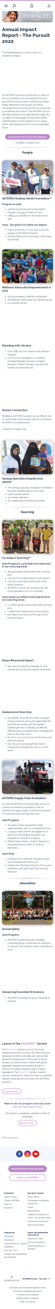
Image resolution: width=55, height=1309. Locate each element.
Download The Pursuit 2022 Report (27, 137)
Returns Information (36, 1225)
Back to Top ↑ (27, 1123)
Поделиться (10, 1137)
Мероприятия (34, 1211)
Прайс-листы (33, 1197)
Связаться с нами (35, 1238)
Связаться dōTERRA (28, 1177)
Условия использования (27, 1294)
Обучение (8, 1236)
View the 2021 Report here (27, 1107)
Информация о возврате (27, 1298)
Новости (8, 1204)
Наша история (10, 1197)
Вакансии (8, 1208)
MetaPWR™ (29, 1043)
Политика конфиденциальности (27, 1291)
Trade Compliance (27, 1301)
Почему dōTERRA (12, 1200)
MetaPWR (12, 1049)
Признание (9, 1240)
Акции (30, 1207)
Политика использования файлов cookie (27, 1287)
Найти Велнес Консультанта (27, 1168)
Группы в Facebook (36, 1242)
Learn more (11, 1091)
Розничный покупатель (38, 1221)
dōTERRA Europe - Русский (34, 1279)
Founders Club (10, 1250)
